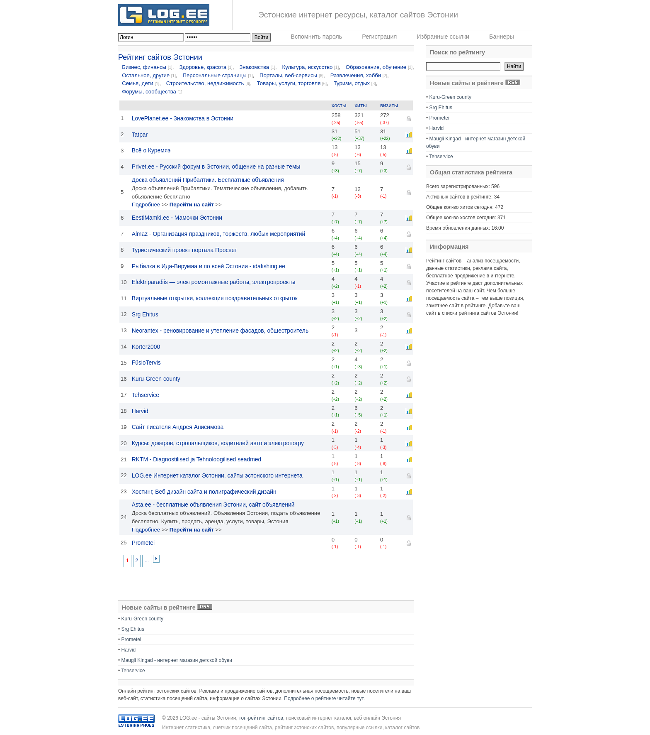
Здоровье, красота (202, 67)
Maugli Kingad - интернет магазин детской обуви (176, 660)
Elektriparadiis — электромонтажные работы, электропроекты (214, 282)
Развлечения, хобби (355, 75)
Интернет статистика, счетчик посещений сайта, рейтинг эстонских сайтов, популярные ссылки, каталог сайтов (291, 727)
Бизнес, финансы (144, 67)
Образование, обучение (376, 67)
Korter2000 (146, 346)
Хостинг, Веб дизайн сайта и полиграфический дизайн (204, 491)
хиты (360, 105)
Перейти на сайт (192, 204)
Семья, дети (137, 83)
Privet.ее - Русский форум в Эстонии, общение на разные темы (216, 166)
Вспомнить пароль (316, 36)
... (147, 561)
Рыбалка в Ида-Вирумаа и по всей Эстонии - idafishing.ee (208, 266)
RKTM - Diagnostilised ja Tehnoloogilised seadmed (197, 459)
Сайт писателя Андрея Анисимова (178, 427)
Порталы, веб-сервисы (288, 75)
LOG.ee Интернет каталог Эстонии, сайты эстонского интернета (217, 475)
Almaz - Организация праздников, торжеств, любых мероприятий (219, 233)
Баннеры (501, 36)
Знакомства (254, 67)
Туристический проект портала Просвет (185, 250)
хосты (339, 105)
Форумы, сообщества (149, 91)
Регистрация (379, 36)
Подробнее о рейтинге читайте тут (323, 698)
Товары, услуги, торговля (288, 83)
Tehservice (145, 395)
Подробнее (146, 204)
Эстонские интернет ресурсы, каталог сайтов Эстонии (358, 14)
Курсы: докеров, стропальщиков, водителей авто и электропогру (218, 443)
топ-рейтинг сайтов (261, 718)
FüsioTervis (146, 362)
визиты (389, 105)
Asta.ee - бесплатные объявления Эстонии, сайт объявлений (213, 504)
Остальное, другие (146, 75)
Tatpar (140, 134)
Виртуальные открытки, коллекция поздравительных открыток (215, 298)
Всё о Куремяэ (151, 150)
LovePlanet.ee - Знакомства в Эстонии (182, 118)
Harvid (140, 411)
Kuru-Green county (156, 378)
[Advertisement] (167, 583)
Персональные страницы (215, 75)
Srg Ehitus (145, 314)
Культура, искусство (308, 67)
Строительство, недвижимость (205, 83)
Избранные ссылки (443, 36)
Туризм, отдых (352, 83)
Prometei (143, 542)
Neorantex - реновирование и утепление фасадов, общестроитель (220, 330)
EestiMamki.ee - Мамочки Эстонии (177, 217)
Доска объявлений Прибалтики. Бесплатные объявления (208, 179)
